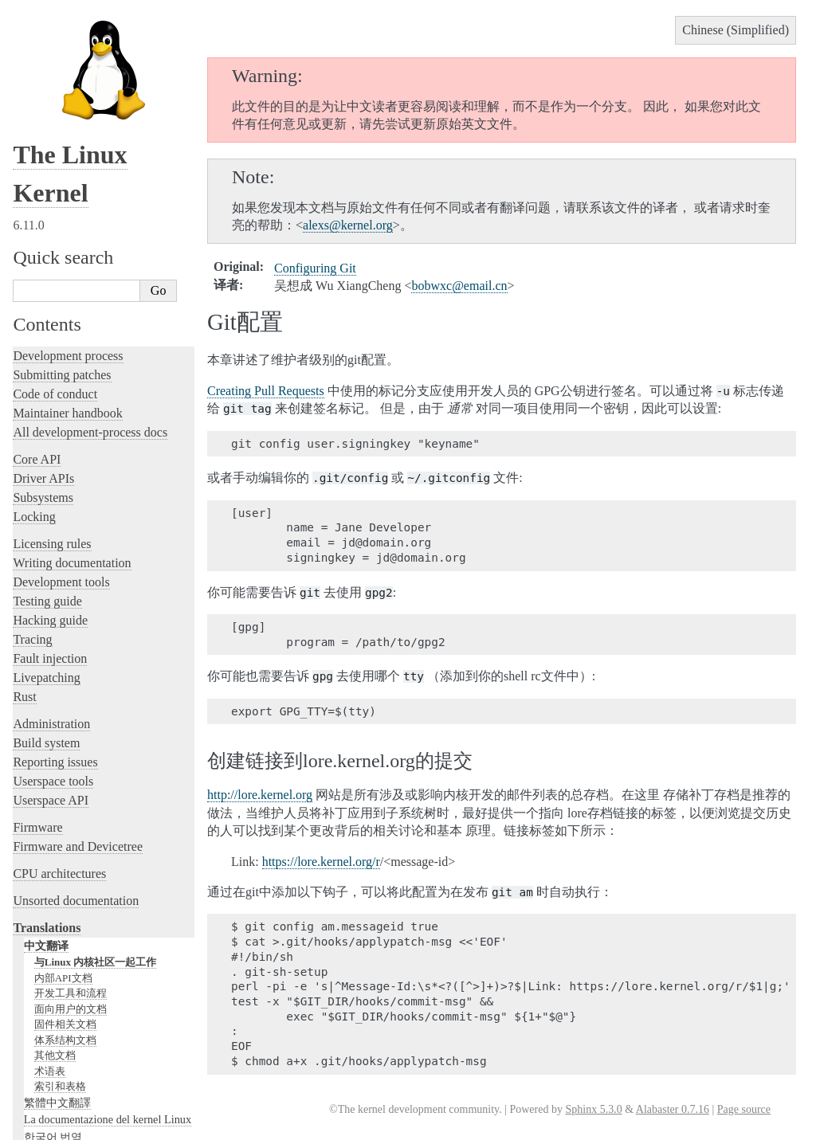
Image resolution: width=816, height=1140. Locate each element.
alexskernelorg (348, 225)
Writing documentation (72, 437)
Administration (51, 598)
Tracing (32, 513)
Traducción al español (74, 1045)
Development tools (61, 456)
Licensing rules (52, 418)
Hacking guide (50, 494)
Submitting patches (62, 249)
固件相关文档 (65, 898)
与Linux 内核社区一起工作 (95, 836)
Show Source (46, 1125)
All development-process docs (90, 306)
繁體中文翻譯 (57, 976)
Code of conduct (55, 268)
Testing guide (47, 475)
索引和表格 (60, 960)
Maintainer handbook (67, 287)
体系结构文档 (65, 914)
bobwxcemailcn (459, 285)
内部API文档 (63, 852)
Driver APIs (43, 352)
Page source (744, 1109)
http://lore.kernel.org (259, 794)
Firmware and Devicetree (78, 720)
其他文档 (55, 929)
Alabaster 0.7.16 (672, 1109)
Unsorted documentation (76, 775)
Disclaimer (49, 1062)
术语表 (49, 945)
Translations (46, 802)
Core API (37, 333)
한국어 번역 (53, 1011)
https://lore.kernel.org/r (321, 861)
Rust (24, 571)
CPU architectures (59, 747)
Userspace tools (53, 655)
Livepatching (46, 551)
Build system (46, 617)
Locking (34, 391)
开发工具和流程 (70, 867)
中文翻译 (46, 819)
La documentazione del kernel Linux (107, 993)
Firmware (37, 701)
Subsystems (43, 371)
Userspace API (50, 674)
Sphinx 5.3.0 (593, 1109)
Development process (68, 230)
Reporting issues (55, 636)
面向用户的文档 (70, 883)
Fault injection (50, 532)
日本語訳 (46, 1027)
